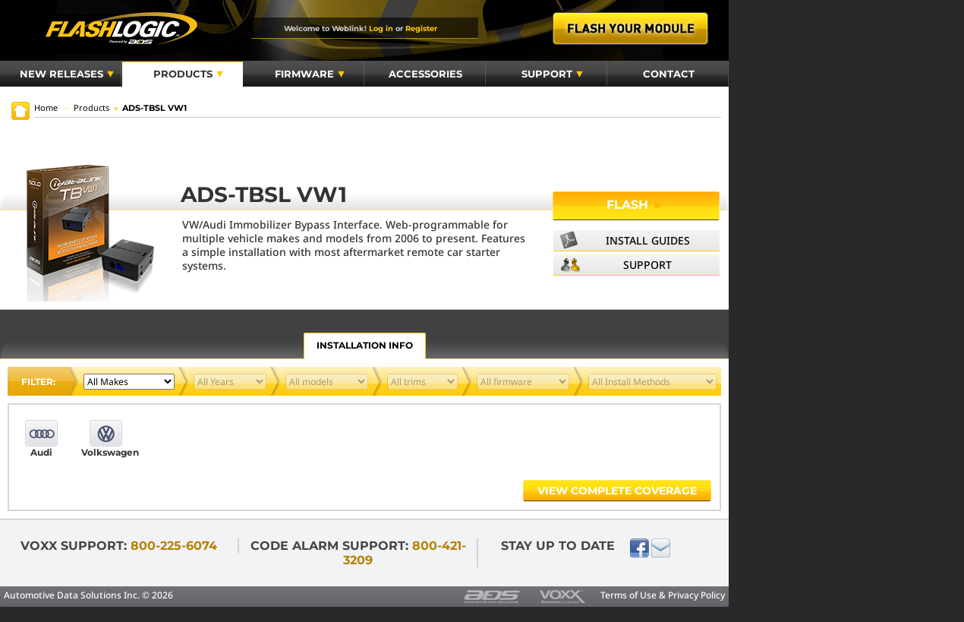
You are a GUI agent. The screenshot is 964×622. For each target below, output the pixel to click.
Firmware (310, 74)
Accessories (425, 74)
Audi (41, 452)
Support (552, 74)
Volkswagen (106, 452)
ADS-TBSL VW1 (150, 108)
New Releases (67, 74)
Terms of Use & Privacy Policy (662, 595)
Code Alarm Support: (358, 552)
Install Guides (648, 240)
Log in (381, 28)
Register (421, 28)
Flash (636, 204)
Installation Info (365, 345)
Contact (669, 74)
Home (46, 107)
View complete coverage (617, 490)
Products (188, 74)
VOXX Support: (118, 545)
